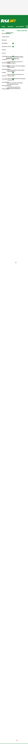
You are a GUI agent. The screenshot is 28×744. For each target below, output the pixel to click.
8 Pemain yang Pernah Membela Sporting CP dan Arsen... (15, 83)
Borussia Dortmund (6, 85)
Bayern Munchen (6, 69)
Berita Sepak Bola (6, 33)
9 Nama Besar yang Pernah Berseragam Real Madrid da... (14, 88)
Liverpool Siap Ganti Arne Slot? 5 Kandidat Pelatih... (15, 62)
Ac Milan (4, 72)
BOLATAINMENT (20, 26)
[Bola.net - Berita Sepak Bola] (8, 21)
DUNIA (3, 26)
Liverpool (4, 56)
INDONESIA (10, 26)
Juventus (4, 59)
